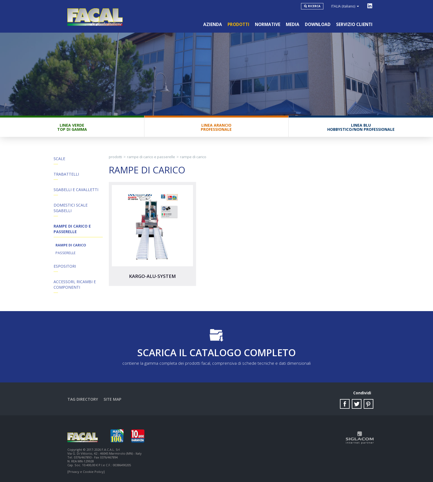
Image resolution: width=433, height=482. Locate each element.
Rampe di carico (71, 245)
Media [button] (292, 24)
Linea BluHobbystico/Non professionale (361, 127)
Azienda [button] (212, 24)
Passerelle (66, 253)
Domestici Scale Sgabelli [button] (71, 207)
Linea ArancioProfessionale (216, 127)
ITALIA (345, 6)
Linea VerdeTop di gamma (72, 127)
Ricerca (314, 6)
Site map (112, 399)
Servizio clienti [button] (354, 24)
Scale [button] (59, 158)
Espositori (65, 266)
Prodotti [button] (238, 24)
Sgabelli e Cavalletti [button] (76, 189)
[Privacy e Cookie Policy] (86, 472)
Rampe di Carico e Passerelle (151, 156)
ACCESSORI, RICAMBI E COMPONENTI (75, 284)
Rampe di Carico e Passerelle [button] (72, 228)
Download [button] (318, 24)
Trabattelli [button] (66, 174)
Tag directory (82, 399)
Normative (267, 24)
